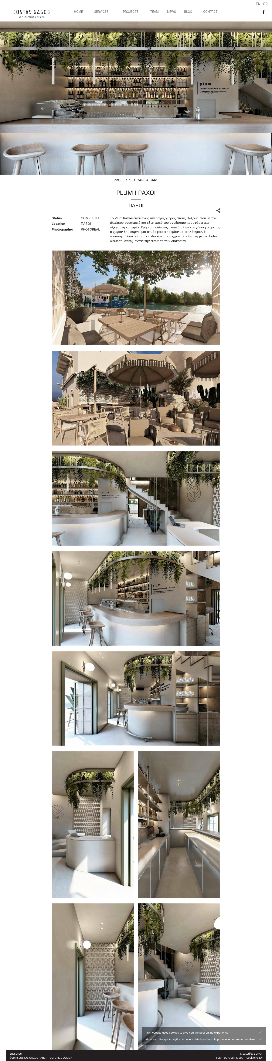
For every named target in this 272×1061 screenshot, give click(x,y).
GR (265, 3)
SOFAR (258, 1053)
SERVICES (101, 11)
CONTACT (210, 11)
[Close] (260, 1032)
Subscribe (16, 1053)
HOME (78, 11)
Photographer (62, 229)
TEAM (154, 11)
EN (258, 3)
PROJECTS (131, 11)
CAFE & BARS (148, 180)
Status (57, 218)
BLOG (188, 11)
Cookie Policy (254, 1057)
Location (58, 224)
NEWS (171, 11)
